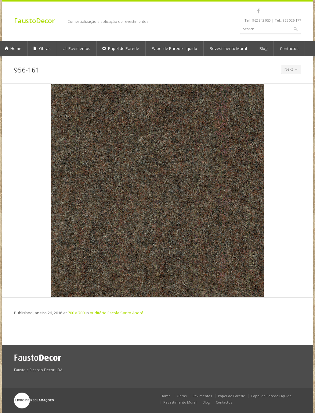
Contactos (289, 48)
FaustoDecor (34, 20)
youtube (274, 11)
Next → (291, 69)
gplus (297, 11)
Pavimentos (76, 48)
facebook (258, 11)
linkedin (265, 11)
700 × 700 (76, 313)
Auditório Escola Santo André (116, 313)
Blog (263, 48)
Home (166, 396)
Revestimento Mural (228, 48)
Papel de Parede (120, 48)
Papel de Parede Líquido (174, 48)
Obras (42, 48)
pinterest (282, 11)
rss (290, 11)
